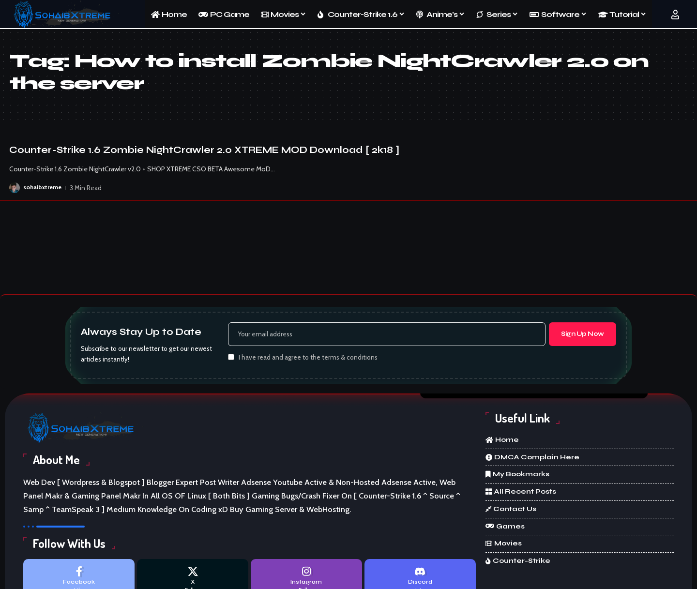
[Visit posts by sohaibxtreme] (14, 187)
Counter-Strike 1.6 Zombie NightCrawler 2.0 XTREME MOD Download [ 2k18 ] (204, 149)
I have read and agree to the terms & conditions (308, 359)
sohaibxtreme (43, 188)
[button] (675, 14)
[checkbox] (231, 358)
